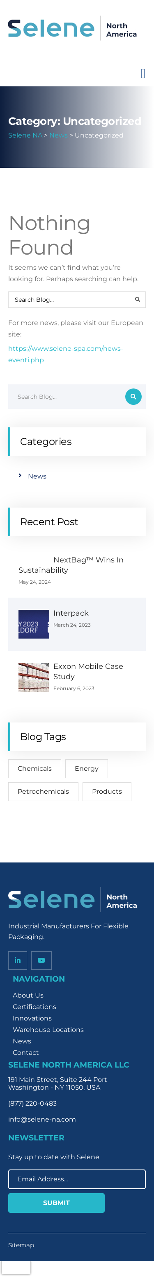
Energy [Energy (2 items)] (87, 768)
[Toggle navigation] (143, 73)
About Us (28, 995)
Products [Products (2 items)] (107, 791)
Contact (26, 1053)
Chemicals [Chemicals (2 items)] (35, 768)
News (37, 476)
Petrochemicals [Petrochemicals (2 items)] (43, 791)
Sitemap (21, 1245)
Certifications (34, 1007)
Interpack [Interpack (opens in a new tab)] (71, 613)
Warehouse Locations (48, 1030)
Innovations (32, 1018)
